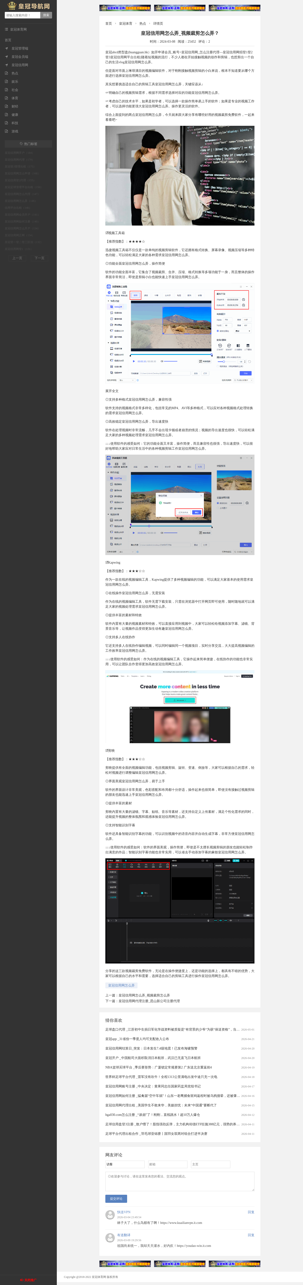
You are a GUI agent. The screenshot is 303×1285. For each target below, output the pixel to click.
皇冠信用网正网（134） (20, 235)
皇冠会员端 (16, 57)
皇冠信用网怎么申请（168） (22, 173)
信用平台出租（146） (18, 207)
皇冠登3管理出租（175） (20, 166)
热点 (11, 73)
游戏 (11, 131)
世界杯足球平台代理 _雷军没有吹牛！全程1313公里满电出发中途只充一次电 (161, 1077)
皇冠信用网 (16, 65)
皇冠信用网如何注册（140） (22, 221)
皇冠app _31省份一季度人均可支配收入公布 (137, 1039)
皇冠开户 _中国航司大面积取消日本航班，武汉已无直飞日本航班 (153, 1058)
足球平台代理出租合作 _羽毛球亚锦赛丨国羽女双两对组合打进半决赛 (156, 1134)
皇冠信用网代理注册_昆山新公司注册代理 (149, 1001)
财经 (11, 106)
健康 (11, 115)
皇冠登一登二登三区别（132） (24, 242)
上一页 (17, 258)
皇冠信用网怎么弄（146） (21, 201)
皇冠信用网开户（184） (20, 152)
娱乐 (11, 81)
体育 (11, 98)
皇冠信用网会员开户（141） (22, 214)
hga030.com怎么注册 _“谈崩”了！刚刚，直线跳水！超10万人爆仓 (152, 1115)
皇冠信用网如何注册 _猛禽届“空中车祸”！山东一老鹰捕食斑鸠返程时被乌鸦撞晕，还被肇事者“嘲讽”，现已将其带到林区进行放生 (200, 1096)
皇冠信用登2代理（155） (20, 180)
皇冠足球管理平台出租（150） (24, 187)
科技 (11, 123)
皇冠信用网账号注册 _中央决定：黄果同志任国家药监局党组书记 (153, 1086)
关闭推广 (30, 1280)
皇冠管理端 (16, 48)
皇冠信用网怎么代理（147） (22, 194)
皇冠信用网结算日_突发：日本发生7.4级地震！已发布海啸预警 (151, 1048)
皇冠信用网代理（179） (20, 159)
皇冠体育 (125, 23)
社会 (11, 90)
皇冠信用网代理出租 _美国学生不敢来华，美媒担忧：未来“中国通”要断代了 (161, 1105)
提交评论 (116, 1201)
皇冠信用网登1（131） (19, 249)
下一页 (40, 258)
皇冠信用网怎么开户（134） (22, 228)
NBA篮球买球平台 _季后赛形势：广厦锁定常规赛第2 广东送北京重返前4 (158, 1067)
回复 (251, 1215)
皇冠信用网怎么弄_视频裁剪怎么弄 (144, 995)
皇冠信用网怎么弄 (121, 985)
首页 (8, 40)
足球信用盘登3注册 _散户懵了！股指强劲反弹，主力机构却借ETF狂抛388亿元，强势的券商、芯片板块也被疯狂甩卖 (190, 1124)
